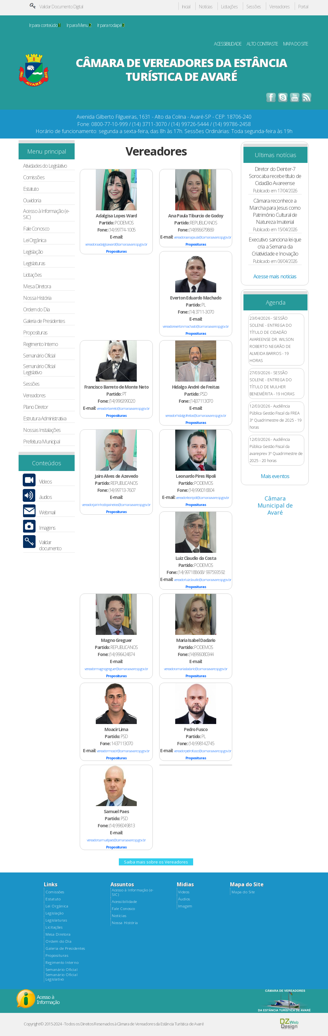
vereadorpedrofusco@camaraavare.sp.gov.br (202, 750)
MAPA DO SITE (295, 44)
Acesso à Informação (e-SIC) (46, 214)
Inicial (186, 7)
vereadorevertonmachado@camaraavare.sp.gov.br (195, 326)
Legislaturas (34, 263)
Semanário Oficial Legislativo (39, 369)
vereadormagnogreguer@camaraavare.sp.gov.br (116, 668)
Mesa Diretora (37, 286)
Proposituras (35, 333)
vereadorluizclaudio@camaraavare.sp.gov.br (202, 579)
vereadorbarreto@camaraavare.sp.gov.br (123, 408)
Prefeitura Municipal (41, 442)
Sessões (253, 7)
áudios (45, 497)
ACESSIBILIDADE (228, 44)
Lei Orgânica (34, 240)
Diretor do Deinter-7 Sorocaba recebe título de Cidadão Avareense (275, 176)
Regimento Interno (40, 344)
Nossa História (37, 298)
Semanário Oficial (39, 356)
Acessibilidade (124, 901)
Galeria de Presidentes (44, 321)
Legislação (33, 252)
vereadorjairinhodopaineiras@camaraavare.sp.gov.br (116, 504)
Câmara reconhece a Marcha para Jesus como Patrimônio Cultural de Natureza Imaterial (274, 211)
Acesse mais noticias (274, 276)
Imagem (185, 906)
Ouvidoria (32, 201)
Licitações (229, 7)
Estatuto (30, 189)
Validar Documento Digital (61, 7)
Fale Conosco (36, 229)
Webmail (47, 513)
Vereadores (279, 7)
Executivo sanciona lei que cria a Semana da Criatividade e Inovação (275, 246)
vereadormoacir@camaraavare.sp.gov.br (123, 750)
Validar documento (50, 545)
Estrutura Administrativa (44, 419)
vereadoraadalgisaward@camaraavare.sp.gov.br (116, 244)
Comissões (33, 177)
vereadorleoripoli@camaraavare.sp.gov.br (202, 497)
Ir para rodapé (111, 25)
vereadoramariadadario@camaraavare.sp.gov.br (195, 668)
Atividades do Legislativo (45, 166)
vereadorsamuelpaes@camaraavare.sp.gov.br (116, 840)
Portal (303, 7)
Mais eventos (275, 476)
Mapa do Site (243, 892)
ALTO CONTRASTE (262, 44)
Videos (184, 892)
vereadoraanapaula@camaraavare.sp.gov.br (202, 237)
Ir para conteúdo (45, 25)
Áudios (184, 899)
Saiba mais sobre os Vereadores (156, 862)
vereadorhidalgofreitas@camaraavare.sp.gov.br (195, 415)
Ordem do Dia (36, 310)
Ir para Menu (79, 25)
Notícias (205, 7)
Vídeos (45, 482)
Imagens (47, 528)
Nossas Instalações (42, 430)
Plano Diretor (35, 407)
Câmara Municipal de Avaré (275, 505)
